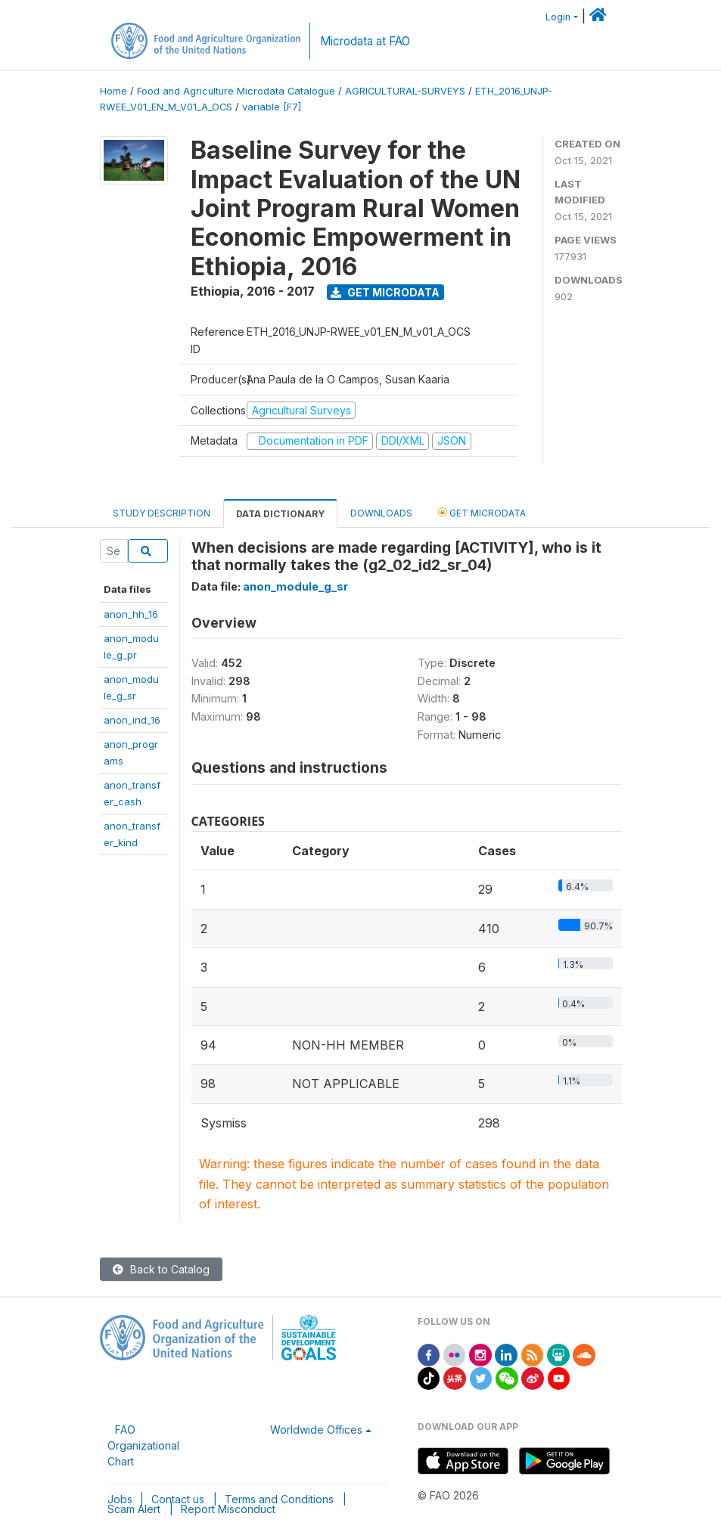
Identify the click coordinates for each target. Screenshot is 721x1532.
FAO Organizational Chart (143, 1445)
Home (113, 91)
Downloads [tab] (381, 513)
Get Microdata (385, 292)
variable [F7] (271, 107)
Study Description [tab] (161, 513)
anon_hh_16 (131, 614)
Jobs (119, 1499)
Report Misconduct (228, 1509)
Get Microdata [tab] (482, 512)
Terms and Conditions (279, 1499)
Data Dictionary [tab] (280, 513)
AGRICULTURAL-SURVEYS (405, 91)
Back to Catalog (161, 1269)
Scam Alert (133, 1509)
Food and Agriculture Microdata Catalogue (236, 91)
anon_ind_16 (132, 720)
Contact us (177, 1499)
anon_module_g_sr (295, 586)
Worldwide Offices (316, 1429)
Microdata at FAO (365, 41)
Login (557, 17)
